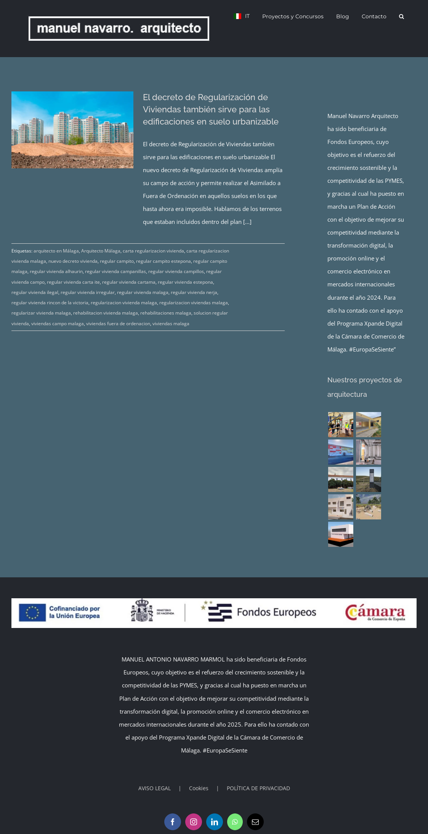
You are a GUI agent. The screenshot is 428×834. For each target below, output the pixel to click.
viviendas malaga (170, 323)
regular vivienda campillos (176, 271)
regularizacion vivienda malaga (124, 302)
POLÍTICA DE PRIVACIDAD (258, 788)
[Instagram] (193, 821)
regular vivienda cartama (128, 282)
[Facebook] (172, 821)
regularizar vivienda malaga (41, 313)
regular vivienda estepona (185, 282)
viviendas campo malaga (57, 323)
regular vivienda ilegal (34, 292)
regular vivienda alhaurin (56, 271)
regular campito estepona (163, 261)
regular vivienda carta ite (73, 282)
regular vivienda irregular (88, 292)
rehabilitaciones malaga (165, 313)
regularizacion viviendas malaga (193, 302)
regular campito (117, 261)
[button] (401, 16)
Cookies (198, 788)
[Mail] (255, 821)
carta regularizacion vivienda (153, 251)
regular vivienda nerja (194, 292)
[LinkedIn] (214, 821)
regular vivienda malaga (142, 292)
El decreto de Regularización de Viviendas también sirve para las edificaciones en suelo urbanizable (211, 109)
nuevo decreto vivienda (73, 261)
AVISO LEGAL (154, 788)
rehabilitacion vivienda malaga (105, 313)
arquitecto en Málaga (56, 251)
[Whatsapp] (235, 821)
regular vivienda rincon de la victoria (49, 302)
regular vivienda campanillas (115, 271)
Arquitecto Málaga (100, 251)
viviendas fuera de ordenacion (118, 323)
